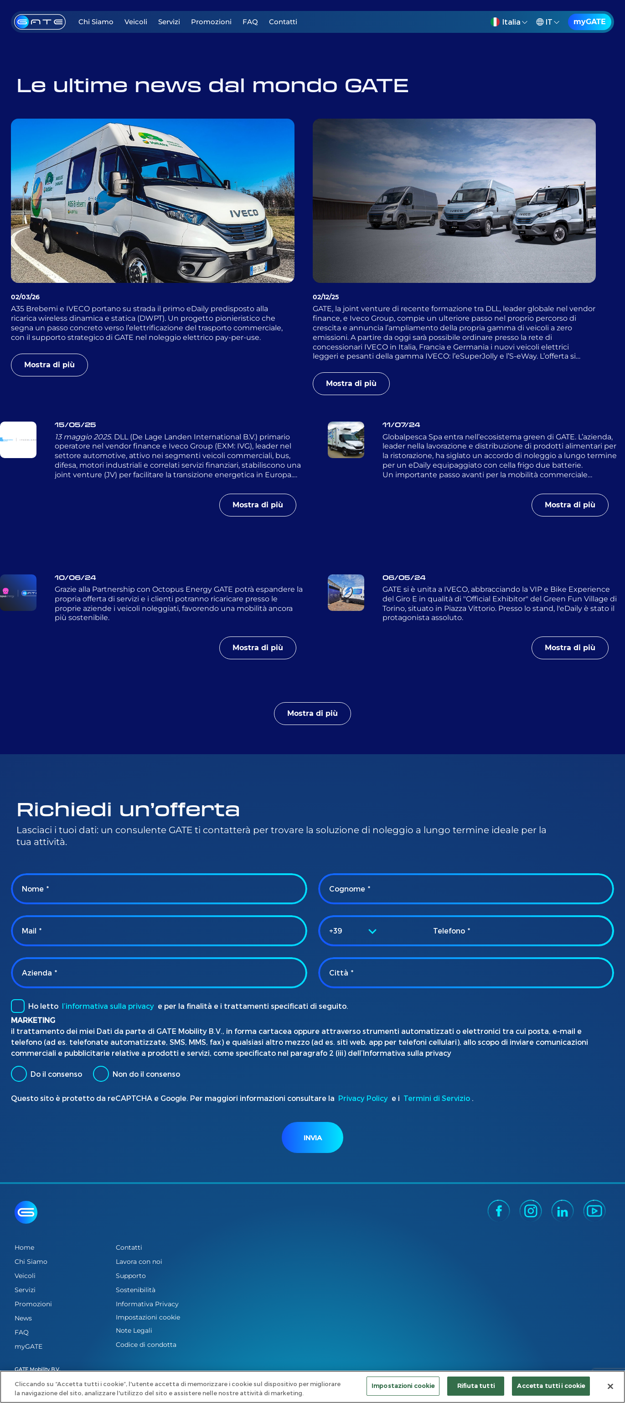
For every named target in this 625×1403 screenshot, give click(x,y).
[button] (511, 21)
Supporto (131, 1276)
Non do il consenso (136, 1074)
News (23, 1318)
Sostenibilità (135, 1290)
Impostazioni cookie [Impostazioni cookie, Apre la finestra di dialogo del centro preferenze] (403, 1385)
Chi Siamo (96, 21)
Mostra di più (49, 364)
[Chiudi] (610, 1386)
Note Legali (134, 1330)
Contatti (283, 21)
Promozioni (211, 21)
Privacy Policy (363, 1098)
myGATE (589, 21)
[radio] (19, 1074)
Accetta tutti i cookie (551, 1385)
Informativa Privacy (147, 1304)
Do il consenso (46, 1074)
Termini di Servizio (436, 1098)
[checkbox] (17, 1006)
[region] (312, 1387)
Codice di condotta (146, 1344)
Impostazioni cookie (148, 1317)
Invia (313, 1137)
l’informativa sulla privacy (108, 1005)
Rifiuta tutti (476, 1385)
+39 (335, 930)
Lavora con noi (139, 1261)
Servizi (169, 21)
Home (24, 1247)
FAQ (250, 21)
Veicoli (135, 21)
